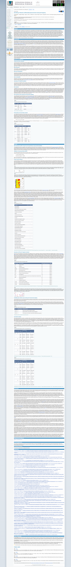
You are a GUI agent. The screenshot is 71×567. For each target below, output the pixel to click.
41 (15, 417)
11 (24, 44)
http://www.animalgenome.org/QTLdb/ (19, 43)
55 (54, 431)
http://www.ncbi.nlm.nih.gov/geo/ (28, 79)
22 (30, 85)
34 (43, 401)
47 (20, 421)
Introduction (9, 32)
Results (10, 34)
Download (23, 26)
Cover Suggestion (9, 24)
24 (27, 89)
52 (59, 429)
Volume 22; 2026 (9, 16)
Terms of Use (51, 565)
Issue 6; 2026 (8, 12)
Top (9, 31)
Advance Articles (9, 19)
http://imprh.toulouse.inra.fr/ (28, 97)
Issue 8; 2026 (8, 9)
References (9, 37)
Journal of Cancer (10, 45)
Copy (15, 24)
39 (14, 417)
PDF (59, 9)
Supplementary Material (10, 36)
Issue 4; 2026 (8, 15)
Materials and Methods (10, 33)
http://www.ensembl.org (21, 303)
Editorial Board (9, 20)
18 (36, 51)
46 (36, 420)
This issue (30, 9)
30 (33, 97)
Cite (33, 9)
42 (18, 420)
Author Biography (10, 38)
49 (53, 425)
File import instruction (27, 26)
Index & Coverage (9, 23)
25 (56, 90)
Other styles (19, 24)
